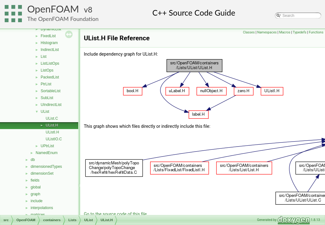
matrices (38, 214)
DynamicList (51, 29)
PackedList (50, 77)
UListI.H (52, 132)
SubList (47, 98)
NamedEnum (47, 153)
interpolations (42, 208)
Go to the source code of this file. (116, 214)
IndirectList (50, 50)
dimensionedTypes (46, 166)
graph (35, 194)
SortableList (50, 91)
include (37, 201)
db (33, 160)
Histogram (49, 43)
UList (45, 111)
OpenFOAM (53, 9)
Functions (316, 32)
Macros (284, 32)
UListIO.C (54, 139)
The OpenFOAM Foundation (63, 18)
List (44, 56)
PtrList (46, 84)
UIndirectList (51, 104)
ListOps (47, 70)
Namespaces (267, 32)
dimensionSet (42, 173)
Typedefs (300, 32)
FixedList (48, 36)
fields (35, 180)
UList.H (52, 125)
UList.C (52, 118)
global (36, 187)
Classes (249, 32)
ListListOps (50, 63)
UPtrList (47, 146)
